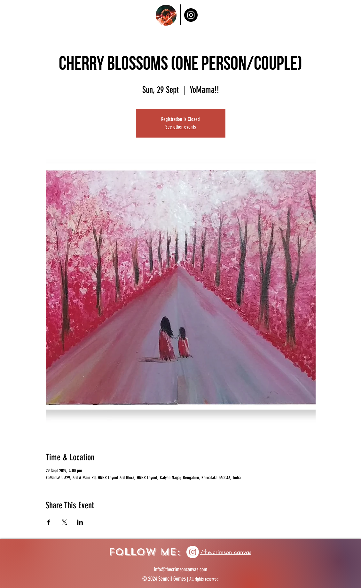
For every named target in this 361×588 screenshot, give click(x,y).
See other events (180, 127)
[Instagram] (191, 15)
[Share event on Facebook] (49, 522)
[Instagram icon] (192, 552)
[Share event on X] (64, 522)
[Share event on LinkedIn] (80, 522)
